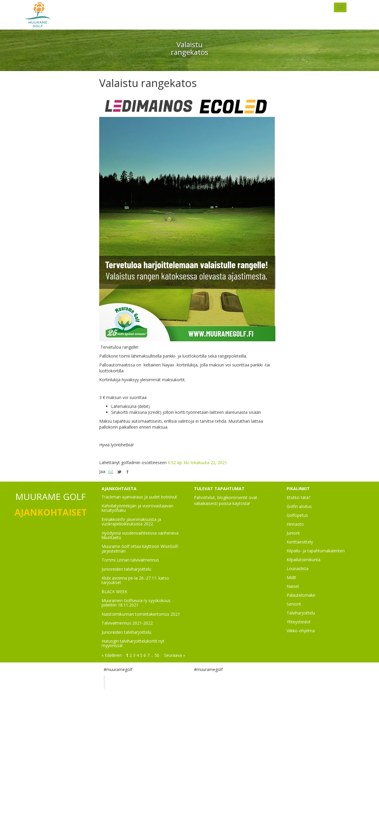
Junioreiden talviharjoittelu (126, 569)
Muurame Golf (128, 682)
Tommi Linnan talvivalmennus (130, 560)
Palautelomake (301, 595)
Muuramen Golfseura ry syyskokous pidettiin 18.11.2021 (136, 603)
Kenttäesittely (300, 542)
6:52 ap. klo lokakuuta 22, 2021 (197, 462)
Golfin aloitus (299, 506)
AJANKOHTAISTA (119, 488)
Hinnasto (295, 524)
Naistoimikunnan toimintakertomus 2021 (141, 614)
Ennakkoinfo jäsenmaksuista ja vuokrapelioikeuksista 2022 (131, 522)
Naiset (293, 586)
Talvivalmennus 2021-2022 (127, 623)
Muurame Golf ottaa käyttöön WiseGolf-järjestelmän (140, 548)
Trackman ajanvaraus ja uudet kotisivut (139, 497)
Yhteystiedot (299, 622)
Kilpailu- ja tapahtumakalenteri (316, 551)
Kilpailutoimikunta (303, 559)
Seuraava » (174, 655)
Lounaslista (298, 568)
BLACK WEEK (114, 591)
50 (157, 655)
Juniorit (293, 533)
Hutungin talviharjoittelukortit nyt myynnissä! (133, 643)
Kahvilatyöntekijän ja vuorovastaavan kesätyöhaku (137, 508)
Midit (291, 577)
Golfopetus (297, 515)
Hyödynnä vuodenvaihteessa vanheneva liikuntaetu (140, 535)
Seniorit (294, 604)
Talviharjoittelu (301, 613)
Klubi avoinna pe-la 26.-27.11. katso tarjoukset (135, 580)
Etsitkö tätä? (298, 497)
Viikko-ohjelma (301, 630)
